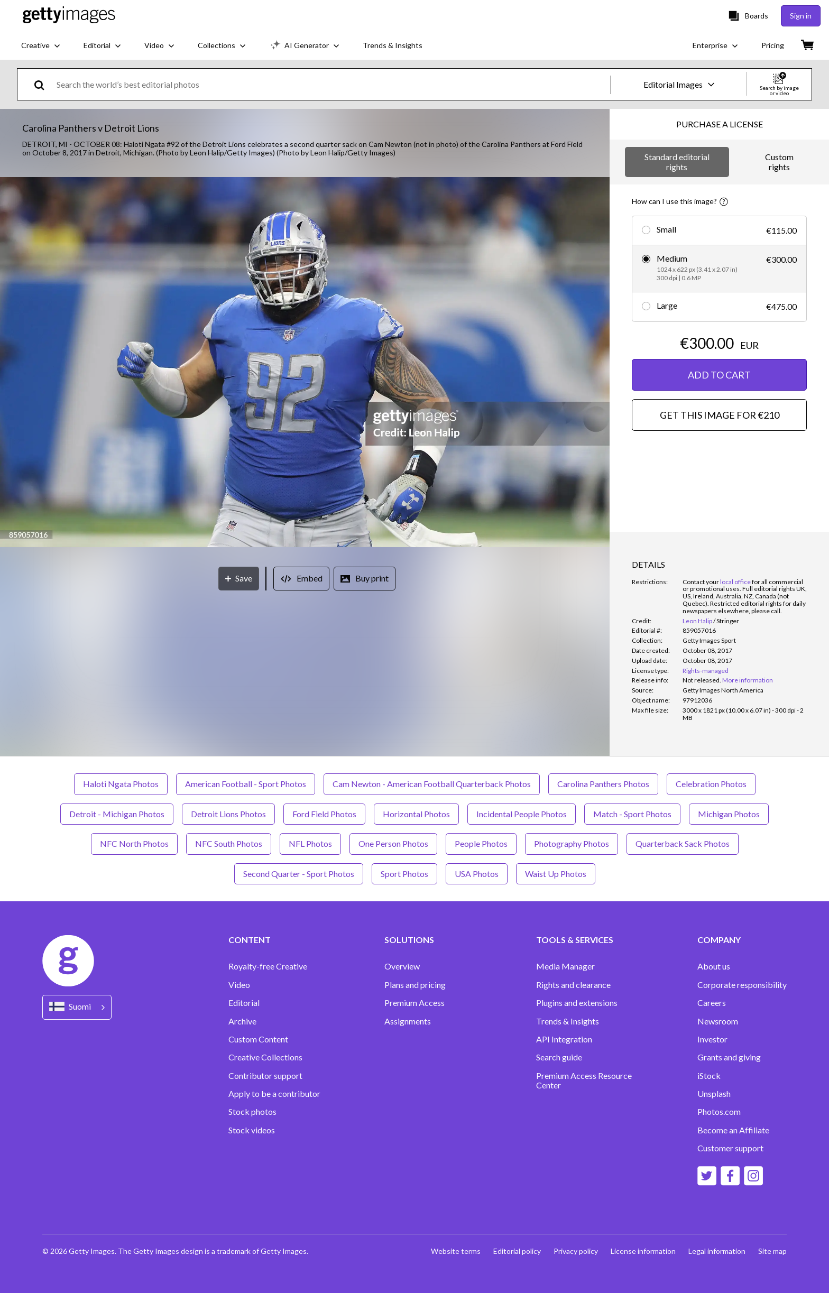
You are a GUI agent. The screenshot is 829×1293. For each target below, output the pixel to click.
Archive (242, 1021)
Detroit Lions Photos (228, 814)
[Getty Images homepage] (69, 15)
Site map (772, 1250)
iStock (709, 1075)
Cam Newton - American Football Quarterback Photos (432, 784)
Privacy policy (576, 1250)
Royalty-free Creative (267, 966)
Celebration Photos (711, 784)
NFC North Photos (134, 843)
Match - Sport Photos (632, 814)
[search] (43, 84)
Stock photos (252, 1111)
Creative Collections (265, 1057)
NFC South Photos (228, 843)
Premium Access (414, 1003)
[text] (331, 84)
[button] (305, 363)
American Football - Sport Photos (245, 784)
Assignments (407, 1021)
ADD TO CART (719, 375)
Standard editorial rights (677, 161)
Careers (711, 1003)
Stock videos (251, 1130)
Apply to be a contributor (274, 1093)
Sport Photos (404, 874)
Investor (712, 1039)
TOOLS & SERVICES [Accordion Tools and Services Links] (574, 940)
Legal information (716, 1250)
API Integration (564, 1039)
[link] (702, 680)
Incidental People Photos (521, 814)
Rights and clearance (573, 985)
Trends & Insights (567, 1021)
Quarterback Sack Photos (682, 843)
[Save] (238, 578)
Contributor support (265, 1075)
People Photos (481, 843)
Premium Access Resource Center (584, 1080)
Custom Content (258, 1039)
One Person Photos (393, 843)
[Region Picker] (77, 1007)
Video (239, 985)
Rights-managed (706, 671)
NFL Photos (310, 843)
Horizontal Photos (416, 814)
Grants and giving (729, 1057)
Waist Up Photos (555, 874)
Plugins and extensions (577, 1003)
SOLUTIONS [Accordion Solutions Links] (409, 940)
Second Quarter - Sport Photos (298, 874)
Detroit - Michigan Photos (116, 814)
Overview (402, 966)
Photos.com (719, 1111)
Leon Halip (697, 621)
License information (643, 1250)
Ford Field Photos (324, 814)
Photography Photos (571, 843)
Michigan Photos (729, 814)
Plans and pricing (415, 985)
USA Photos (477, 874)
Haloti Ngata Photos (121, 784)
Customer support (730, 1148)
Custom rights (779, 161)
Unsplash (714, 1093)
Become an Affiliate (733, 1130)
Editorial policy (517, 1250)
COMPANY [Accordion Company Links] (719, 940)
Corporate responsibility (742, 985)
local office (735, 582)
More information (747, 680)
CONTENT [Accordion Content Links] (249, 940)
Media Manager (565, 966)
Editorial (244, 1003)
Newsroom (717, 1021)
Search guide (559, 1057)
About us (713, 966)
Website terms (456, 1250)
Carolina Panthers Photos (603, 784)
